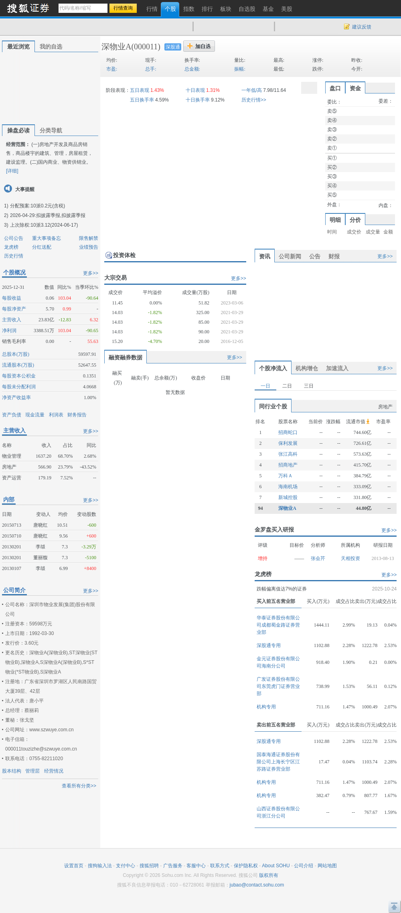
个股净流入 (273, 368)
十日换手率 (198, 100)
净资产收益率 (16, 397)
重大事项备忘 (46, 238)
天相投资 (350, 558)
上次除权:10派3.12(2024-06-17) (44, 225)
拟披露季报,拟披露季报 (60, 215)
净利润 (9, 330)
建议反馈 (361, 27)
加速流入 (337, 368)
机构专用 (266, 707)
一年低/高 (251, 90)
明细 (335, 220)
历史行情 (13, 256)
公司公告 (13, 238)
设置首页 (73, 865)
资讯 (264, 256)
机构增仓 (307, 368)
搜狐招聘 (149, 865)
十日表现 (195, 90)
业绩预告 (88, 247)
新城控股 (288, 497)
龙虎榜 (11, 247)
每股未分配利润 (19, 387)
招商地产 (288, 465)
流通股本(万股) (18, 365)
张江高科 (288, 454)
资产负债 (11, 415)
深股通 (173, 47)
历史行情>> (253, 100)
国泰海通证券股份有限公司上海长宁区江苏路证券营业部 (278, 762)
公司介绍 (303, 865)
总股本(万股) (15, 354)
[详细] (12, 171)
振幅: (239, 69)
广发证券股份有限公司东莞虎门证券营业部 (278, 686)
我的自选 (51, 46)
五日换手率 (142, 100)
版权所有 (268, 875)
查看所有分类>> (79, 786)
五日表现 (139, 90)
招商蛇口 (288, 432)
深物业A (116, 46)
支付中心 (125, 865)
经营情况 (53, 771)
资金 (355, 88)
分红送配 (41, 247)
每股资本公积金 (19, 376)
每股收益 (11, 298)
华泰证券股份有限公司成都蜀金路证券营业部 (278, 625)
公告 (314, 256)
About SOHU (276, 865)
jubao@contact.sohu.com (257, 885)
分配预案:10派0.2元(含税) (37, 206)
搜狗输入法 (100, 865)
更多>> (90, 273)
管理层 (32, 771)
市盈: (111, 69)
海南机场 (288, 486)
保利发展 (288, 443)
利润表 (56, 415)
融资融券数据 (125, 357)
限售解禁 (88, 238)
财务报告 (77, 415)
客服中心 (196, 865)
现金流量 (35, 415)
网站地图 (327, 865)
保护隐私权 (246, 865)
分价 (355, 220)
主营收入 (11, 320)
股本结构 (11, 771)
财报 (334, 256)
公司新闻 (290, 256)
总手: (150, 69)
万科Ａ (285, 476)
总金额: (192, 69)
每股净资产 (14, 309)
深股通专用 (269, 645)
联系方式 (219, 865)
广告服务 (172, 865)
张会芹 (318, 558)
